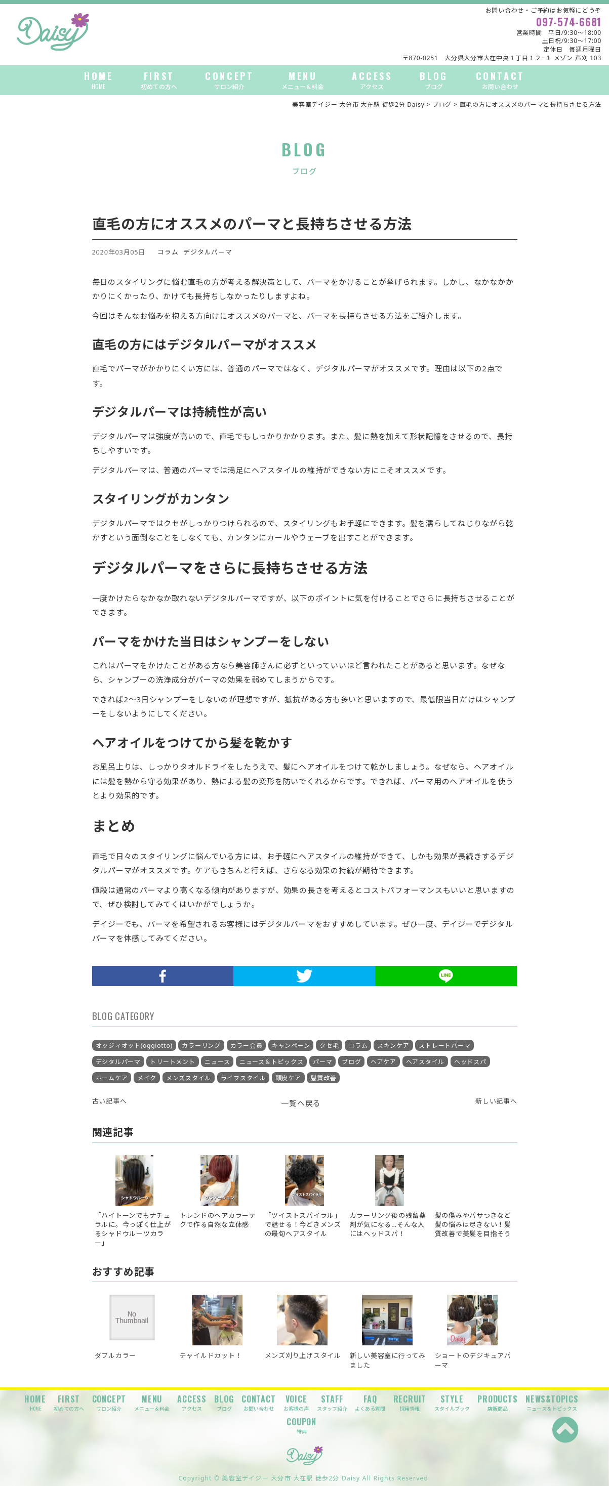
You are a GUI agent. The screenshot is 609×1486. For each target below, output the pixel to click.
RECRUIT (410, 1403)
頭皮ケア (288, 1078)
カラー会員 (246, 1045)
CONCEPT (229, 80)
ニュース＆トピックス (271, 1061)
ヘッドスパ (470, 1061)
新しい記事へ (496, 1101)
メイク (146, 1078)
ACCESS (372, 80)
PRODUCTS (497, 1403)
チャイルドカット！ (211, 1355)
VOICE (296, 1403)
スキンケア (393, 1045)
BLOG (434, 80)
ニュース (217, 1061)
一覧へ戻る (301, 1103)
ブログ (351, 1061)
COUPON (301, 1425)
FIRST (159, 80)
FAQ (370, 1403)
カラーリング (201, 1045)
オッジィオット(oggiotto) (134, 1045)
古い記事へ (109, 1101)
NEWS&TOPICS (552, 1403)
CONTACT (500, 80)
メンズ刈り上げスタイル (303, 1355)
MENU (302, 80)
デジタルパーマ (207, 252)
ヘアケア (383, 1061)
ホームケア (112, 1078)
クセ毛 (329, 1045)
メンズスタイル (188, 1078)
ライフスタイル (243, 1078)
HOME (98, 80)
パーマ (322, 1061)
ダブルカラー (116, 1355)
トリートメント (172, 1061)
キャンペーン (291, 1045)
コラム (167, 252)
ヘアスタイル (425, 1061)
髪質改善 (323, 1078)
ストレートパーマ (444, 1045)
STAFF (332, 1403)
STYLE (452, 1403)
